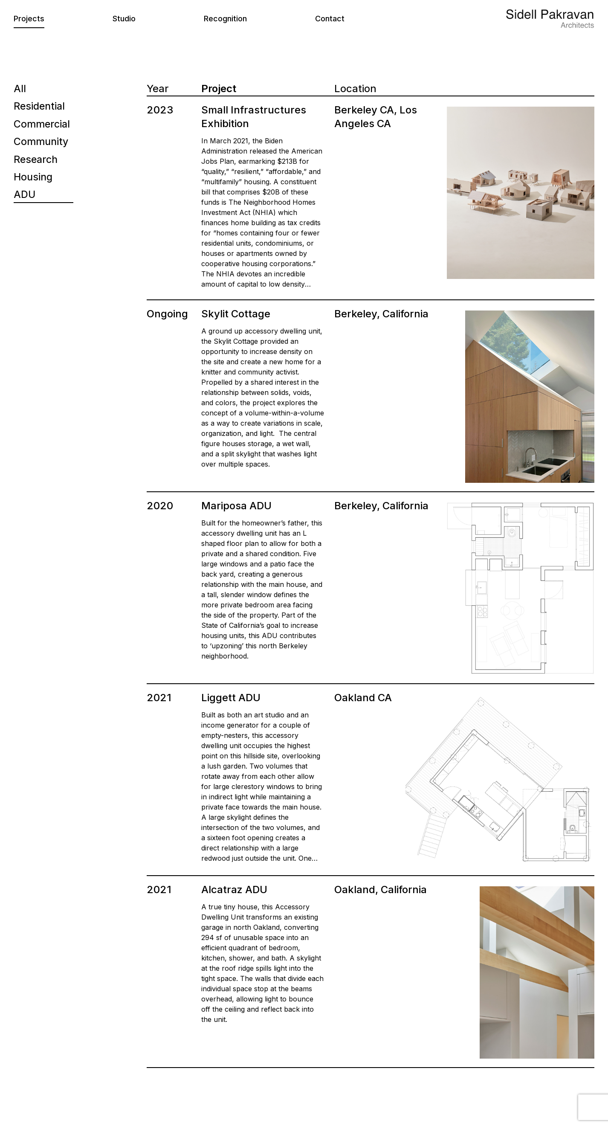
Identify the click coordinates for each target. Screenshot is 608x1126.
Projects (29, 18)
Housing (34, 178)
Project (218, 88)
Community (41, 142)
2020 (160, 505)
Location (355, 88)
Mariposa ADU (236, 505)
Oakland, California (380, 889)
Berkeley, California (381, 314)
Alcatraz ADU (234, 889)
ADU (25, 196)
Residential (40, 106)
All (20, 88)
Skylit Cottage (235, 314)
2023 (160, 110)
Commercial (42, 124)
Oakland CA (363, 697)
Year (157, 88)
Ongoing (167, 314)
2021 (159, 697)
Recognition (225, 18)
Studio (124, 18)
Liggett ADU (231, 697)
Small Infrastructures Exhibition (253, 117)
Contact (330, 18)
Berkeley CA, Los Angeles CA (375, 117)
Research (37, 160)
